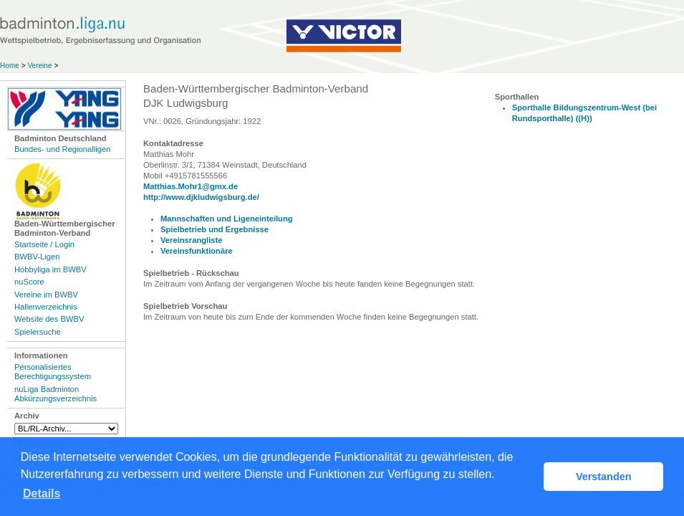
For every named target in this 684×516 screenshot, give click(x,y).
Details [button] (41, 493)
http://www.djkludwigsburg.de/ (201, 197)
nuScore (29, 281)
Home (9, 66)
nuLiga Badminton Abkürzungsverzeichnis (55, 394)
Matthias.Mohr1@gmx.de (190, 186)
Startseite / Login (44, 244)
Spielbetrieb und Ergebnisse (214, 229)
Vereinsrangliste (191, 240)
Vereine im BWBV (46, 294)
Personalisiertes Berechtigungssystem (52, 372)
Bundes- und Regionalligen (62, 149)
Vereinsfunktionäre (196, 251)
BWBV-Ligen (36, 256)
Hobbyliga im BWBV (50, 269)
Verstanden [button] (604, 476)
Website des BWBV (49, 319)
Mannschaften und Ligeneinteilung (226, 218)
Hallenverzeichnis (45, 306)
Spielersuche (37, 332)
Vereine (39, 66)
